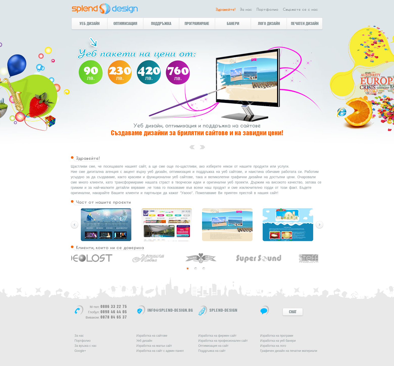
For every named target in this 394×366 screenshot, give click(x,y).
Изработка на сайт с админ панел (160, 351)
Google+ (80, 351)
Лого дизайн (269, 23)
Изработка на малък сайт (154, 346)
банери (233, 23)
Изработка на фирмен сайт (217, 335)
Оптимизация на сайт (213, 346)
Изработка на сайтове (151, 335)
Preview (319, 225)
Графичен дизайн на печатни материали (288, 351)
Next (74, 225)
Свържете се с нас (300, 9)
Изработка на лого (273, 346)
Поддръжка (161, 23)
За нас (246, 9)
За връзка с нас (85, 346)
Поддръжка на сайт (212, 351)
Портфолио (267, 9)
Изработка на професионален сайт (223, 341)
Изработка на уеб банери (278, 341)
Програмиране (197, 23)
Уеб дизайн (90, 23)
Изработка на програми (276, 335)
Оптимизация (125, 23)
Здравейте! (225, 9)
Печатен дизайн (304, 23)
